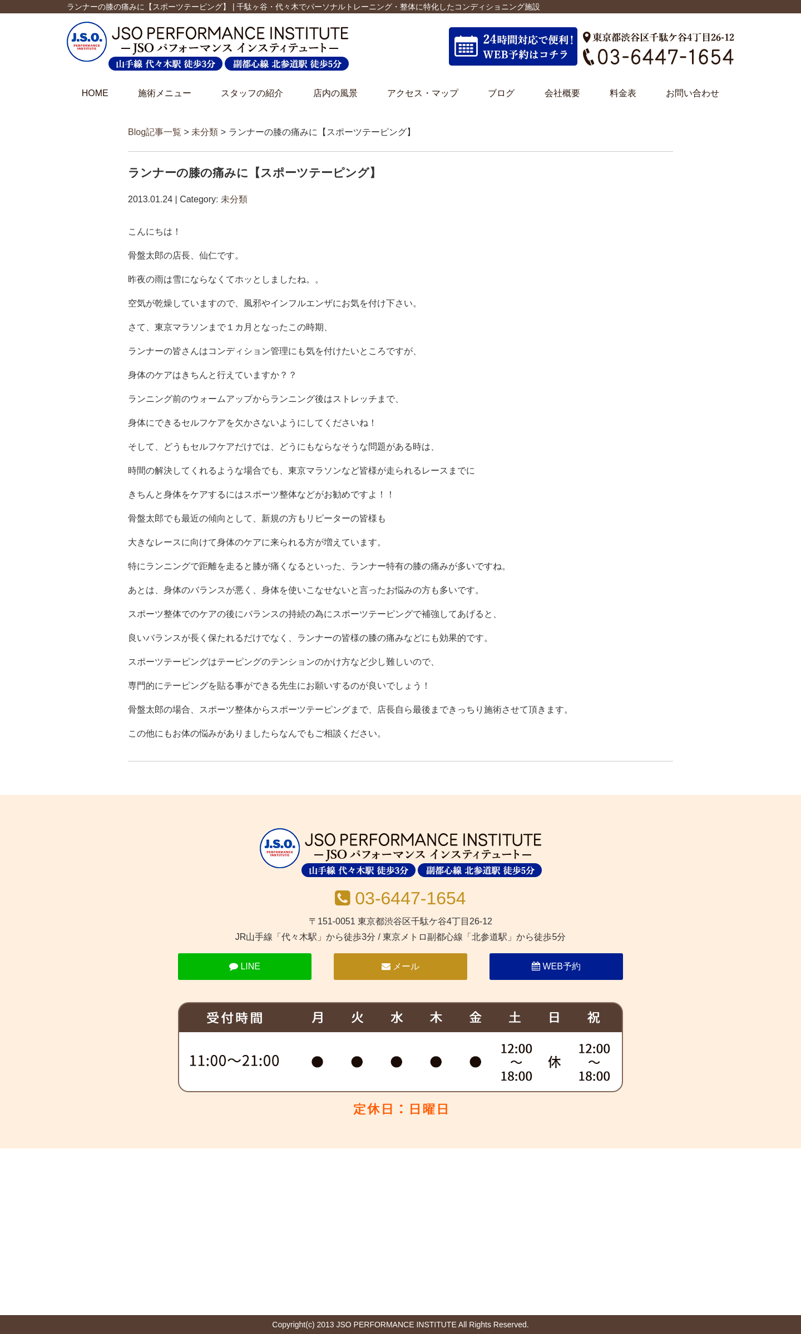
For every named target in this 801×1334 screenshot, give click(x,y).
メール (400, 966)
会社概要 (562, 93)
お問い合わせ (692, 93)
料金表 (623, 93)
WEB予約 (556, 966)
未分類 (204, 132)
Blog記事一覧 (154, 132)
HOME (95, 93)
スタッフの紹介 (252, 93)
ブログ (501, 93)
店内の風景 (335, 93)
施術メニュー (164, 93)
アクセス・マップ (422, 93)
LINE (244, 966)
